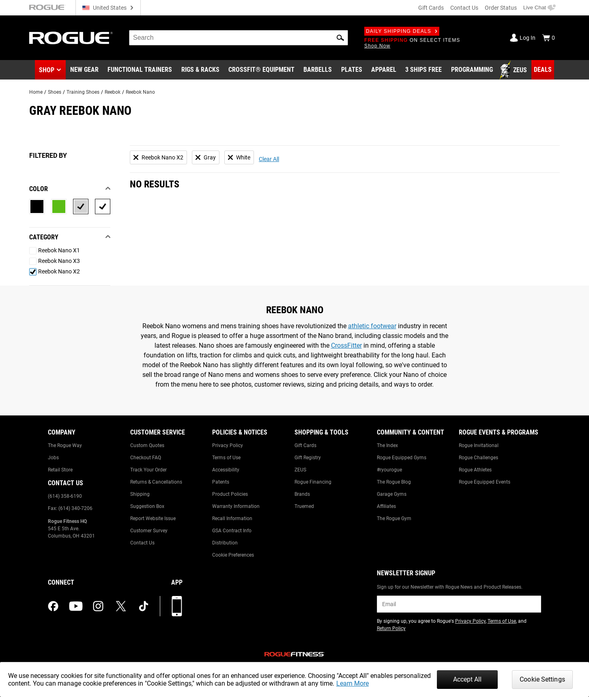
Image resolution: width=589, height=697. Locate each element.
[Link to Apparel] (384, 70)
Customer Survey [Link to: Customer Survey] (149, 531)
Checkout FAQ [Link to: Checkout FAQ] (145, 457)
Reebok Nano (140, 92)
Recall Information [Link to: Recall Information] (232, 518)
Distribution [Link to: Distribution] (225, 543)
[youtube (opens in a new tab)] (76, 606)
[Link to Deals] (542, 70)
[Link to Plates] (352, 70)
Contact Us (464, 7)
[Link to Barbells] (317, 70)
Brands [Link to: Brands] (302, 494)
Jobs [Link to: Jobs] (53, 457)
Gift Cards (431, 7)
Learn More (352, 683)
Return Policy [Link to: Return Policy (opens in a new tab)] (391, 628)
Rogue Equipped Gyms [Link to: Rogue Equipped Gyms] (401, 457)
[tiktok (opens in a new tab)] (143, 606)
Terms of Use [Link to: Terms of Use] (226, 457)
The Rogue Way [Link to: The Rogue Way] (65, 445)
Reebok (112, 92)
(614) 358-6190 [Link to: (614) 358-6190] (65, 496)
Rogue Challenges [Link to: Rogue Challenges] (478, 457)
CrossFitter (346, 345)
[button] (340, 37)
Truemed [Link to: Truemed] (304, 506)
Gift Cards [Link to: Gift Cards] (305, 445)
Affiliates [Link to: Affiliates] (386, 506)
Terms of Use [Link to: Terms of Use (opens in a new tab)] (502, 621)
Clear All (269, 159)
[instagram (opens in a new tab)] (98, 606)
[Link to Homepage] (71, 38)
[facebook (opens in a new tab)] (53, 606)
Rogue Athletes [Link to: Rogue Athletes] (475, 470)
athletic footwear (372, 326)
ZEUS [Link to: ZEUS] (300, 470)
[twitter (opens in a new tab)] (121, 606)
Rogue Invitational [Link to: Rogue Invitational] (479, 445)
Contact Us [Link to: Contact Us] (142, 543)
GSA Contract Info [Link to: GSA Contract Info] (232, 531)
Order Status (501, 7)
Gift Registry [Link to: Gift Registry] (307, 457)
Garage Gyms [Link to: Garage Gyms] (391, 494)
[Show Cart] (548, 37)
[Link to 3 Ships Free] (423, 70)
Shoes (54, 92)
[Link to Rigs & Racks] (200, 70)
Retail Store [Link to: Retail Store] (60, 470)
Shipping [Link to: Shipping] (140, 494)
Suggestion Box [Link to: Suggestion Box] (147, 506)
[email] (459, 604)
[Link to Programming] (472, 70)
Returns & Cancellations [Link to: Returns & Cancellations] (156, 482)
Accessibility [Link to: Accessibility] (225, 470)
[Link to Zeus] (514, 70)
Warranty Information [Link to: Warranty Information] (236, 506)
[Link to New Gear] (84, 70)
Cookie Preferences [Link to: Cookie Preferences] (233, 555)
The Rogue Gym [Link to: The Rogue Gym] (394, 518)
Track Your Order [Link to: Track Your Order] (148, 470)
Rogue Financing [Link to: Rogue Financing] (312, 482)
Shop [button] (46, 70)
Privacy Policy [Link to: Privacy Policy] (227, 445)
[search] (238, 37)
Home (36, 92)
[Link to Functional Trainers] (139, 70)
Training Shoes (83, 92)
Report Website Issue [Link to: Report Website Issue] (153, 518)
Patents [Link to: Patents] (220, 482)
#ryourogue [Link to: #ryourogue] (389, 470)
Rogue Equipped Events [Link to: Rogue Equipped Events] (484, 482)
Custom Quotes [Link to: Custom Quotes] (147, 445)
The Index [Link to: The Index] (387, 445)
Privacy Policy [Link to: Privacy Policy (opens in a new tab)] (470, 621)
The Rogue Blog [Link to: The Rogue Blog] (394, 482)
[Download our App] (177, 606)
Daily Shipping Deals (402, 31)
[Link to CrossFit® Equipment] (261, 70)
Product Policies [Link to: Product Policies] (230, 494)
